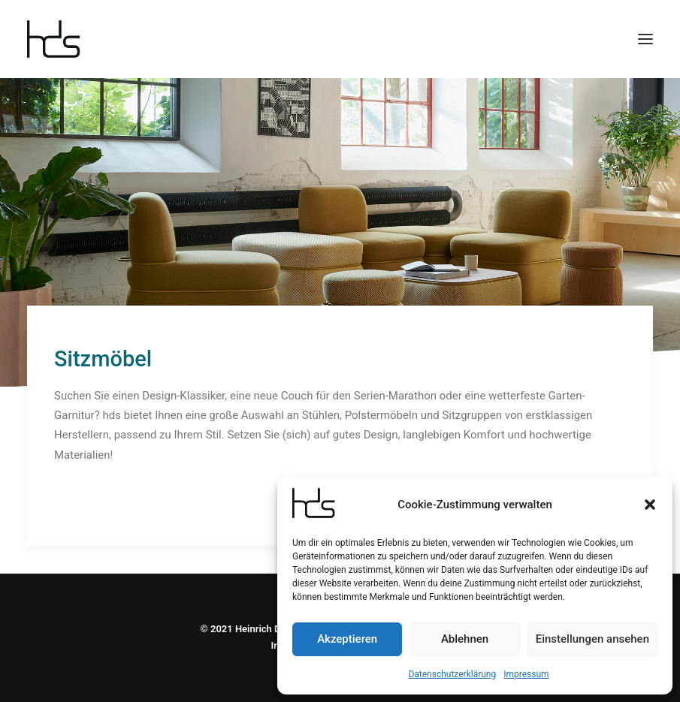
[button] (649, 504)
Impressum (526, 674)
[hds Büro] (59, 39)
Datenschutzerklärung (452, 674)
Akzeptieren (347, 639)
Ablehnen (464, 639)
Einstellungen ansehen (592, 639)
